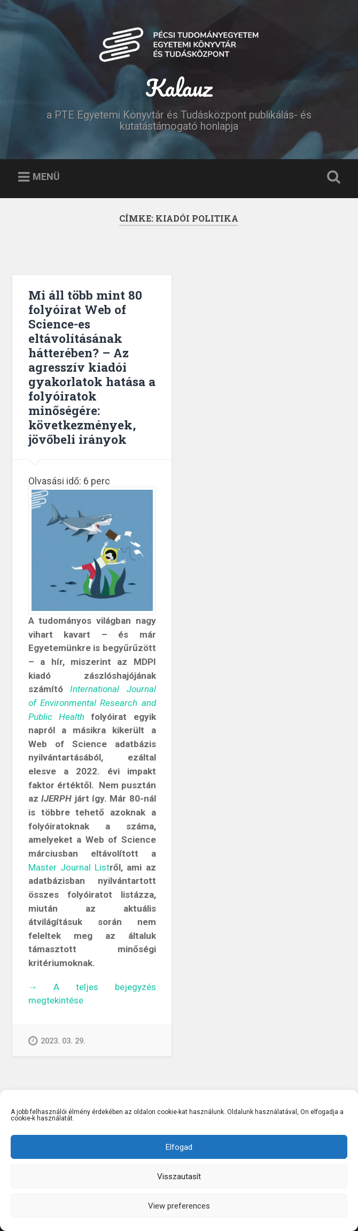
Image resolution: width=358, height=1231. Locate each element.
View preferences (179, 1206)
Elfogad (179, 1147)
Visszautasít (179, 1176)
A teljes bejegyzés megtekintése (92, 994)
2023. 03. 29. (56, 1041)
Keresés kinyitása (331, 177)
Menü (46, 176)
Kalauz (178, 87)
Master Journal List (69, 867)
